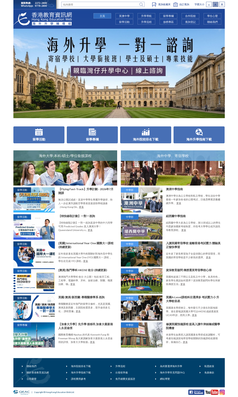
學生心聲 (212, 15)
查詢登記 (190, 21)
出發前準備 (121, 372)
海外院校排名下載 (81, 366)
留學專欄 (168, 15)
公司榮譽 (31, 378)
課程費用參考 (78, 378)
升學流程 (120, 366)
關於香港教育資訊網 (38, 372)
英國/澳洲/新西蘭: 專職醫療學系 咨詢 (81, 297)
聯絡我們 (31, 366)
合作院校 (190, 15)
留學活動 (124, 21)
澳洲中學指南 (174, 189)
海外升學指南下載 (81, 372)
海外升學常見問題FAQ (172, 372)
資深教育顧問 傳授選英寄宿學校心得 (189, 270)
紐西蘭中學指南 (176, 216)
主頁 (102, 15)
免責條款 (209, 372)
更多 (81, 206)
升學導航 (146, 15)
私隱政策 (209, 366)
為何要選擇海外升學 (171, 366)
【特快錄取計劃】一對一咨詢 (76, 216)
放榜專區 (168, 21)
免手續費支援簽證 (125, 378)
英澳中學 (124, 15)
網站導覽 (165, 378)
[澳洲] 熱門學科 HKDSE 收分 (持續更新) (82, 270)
